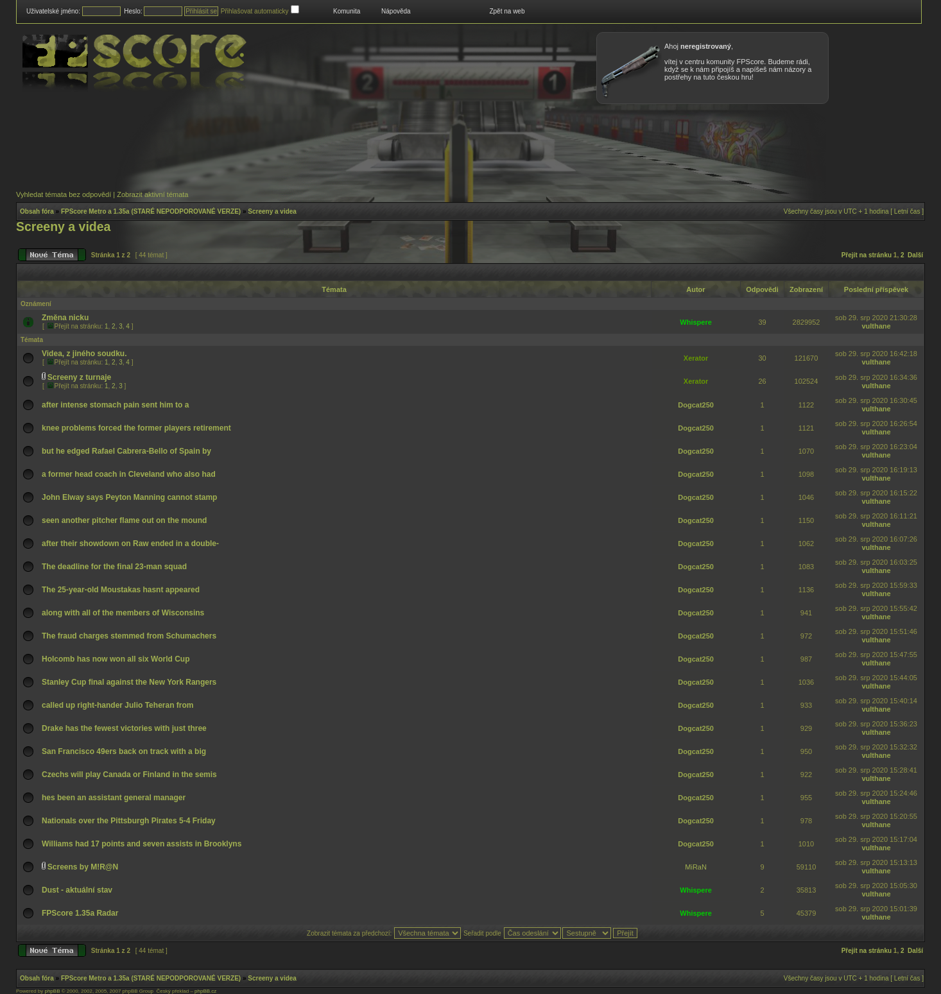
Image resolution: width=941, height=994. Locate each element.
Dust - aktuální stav (77, 890)
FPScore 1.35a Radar (80, 913)
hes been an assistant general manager (114, 797)
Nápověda (396, 11)
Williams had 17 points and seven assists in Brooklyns (141, 843)
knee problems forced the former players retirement (136, 428)
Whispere (696, 322)
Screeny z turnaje (79, 377)
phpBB (52, 991)
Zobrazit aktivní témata (152, 194)
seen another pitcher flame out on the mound (124, 520)
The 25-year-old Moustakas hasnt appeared (121, 589)
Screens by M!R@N (82, 866)
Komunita (346, 11)
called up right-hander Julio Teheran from (117, 705)
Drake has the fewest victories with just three (124, 728)
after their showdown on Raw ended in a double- (130, 543)
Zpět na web (506, 11)
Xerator (696, 358)
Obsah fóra (37, 211)
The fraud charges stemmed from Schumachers (129, 635)
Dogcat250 (696, 405)
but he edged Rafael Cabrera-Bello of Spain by (126, 451)
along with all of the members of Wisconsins (123, 612)
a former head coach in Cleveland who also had (129, 474)
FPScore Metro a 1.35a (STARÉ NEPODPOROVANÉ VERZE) (151, 211)
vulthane (875, 326)
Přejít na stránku (867, 255)
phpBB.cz (205, 991)
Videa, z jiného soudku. (84, 353)
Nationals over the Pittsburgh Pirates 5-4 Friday (129, 820)
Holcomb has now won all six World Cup (115, 659)
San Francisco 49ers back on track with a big (124, 751)
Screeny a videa (272, 211)
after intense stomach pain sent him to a (115, 404)
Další (915, 255)
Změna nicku (65, 317)
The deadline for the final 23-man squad (114, 566)
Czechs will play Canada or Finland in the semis (129, 774)
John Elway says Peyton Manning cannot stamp (129, 497)
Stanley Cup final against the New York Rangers (129, 682)
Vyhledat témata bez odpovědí (63, 194)
